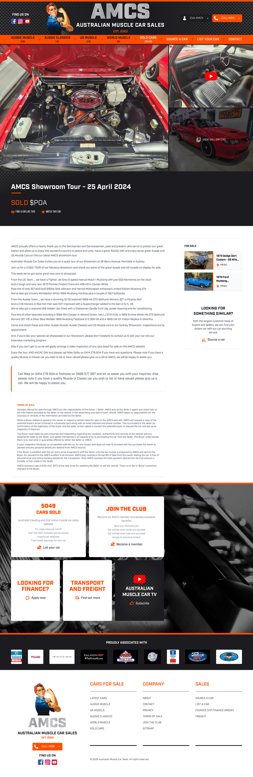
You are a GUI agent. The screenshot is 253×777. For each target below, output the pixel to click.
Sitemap (148, 728)
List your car (208, 39)
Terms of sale (152, 716)
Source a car (177, 39)
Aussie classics (57, 39)
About (147, 698)
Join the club (152, 722)
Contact (235, 39)
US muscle (88, 39)
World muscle (118, 39)
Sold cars (148, 39)
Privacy (148, 710)
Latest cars (98, 698)
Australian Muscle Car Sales (204, 498)
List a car (202, 704)
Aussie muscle (23, 39)
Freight (200, 716)
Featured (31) (11, 167)
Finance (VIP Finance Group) (214, 710)
